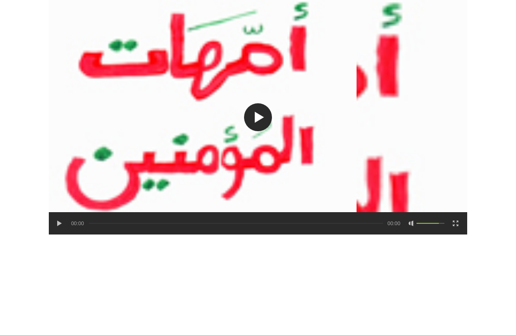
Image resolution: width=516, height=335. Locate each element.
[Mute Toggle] (411, 223)
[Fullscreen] (455, 223)
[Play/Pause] (60, 223)
